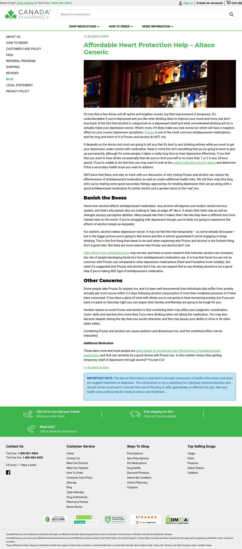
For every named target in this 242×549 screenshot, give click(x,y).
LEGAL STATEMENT (19, 85)
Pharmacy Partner (77, 486)
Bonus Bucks (74, 491)
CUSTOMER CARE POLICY (23, 49)
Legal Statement (153, 544)
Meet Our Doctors (77, 448)
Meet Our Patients (77, 453)
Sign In (185, 3)
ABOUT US (13, 37)
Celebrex (193, 457)
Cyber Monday (75, 477)
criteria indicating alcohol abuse (194, 162)
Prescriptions (135, 438)
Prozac (149, 132)
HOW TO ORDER (17, 43)
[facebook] (8, 456)
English (132, 544)
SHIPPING (13, 67)
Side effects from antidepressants (106, 253)
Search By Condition (139, 462)
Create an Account (209, 3)
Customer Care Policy (80, 462)
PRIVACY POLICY (17, 91)
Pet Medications (137, 448)
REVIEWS (12, 73)
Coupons (132, 472)
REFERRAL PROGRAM (21, 61)
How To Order (75, 457)
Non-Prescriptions (138, 443)
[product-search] (231, 14)
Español (116, 544)
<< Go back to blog (96, 36)
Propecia (193, 448)
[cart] (234, 3)
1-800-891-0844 (28, 438)
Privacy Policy (178, 544)
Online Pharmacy (137, 467)
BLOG (10, 79)
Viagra (191, 438)
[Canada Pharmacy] (28, 14)
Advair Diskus (196, 453)
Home (70, 438)
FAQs (9, 55)
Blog (69, 472)
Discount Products (138, 457)
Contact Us (73, 443)
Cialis (191, 443)
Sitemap (72, 467)
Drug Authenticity (77, 482)
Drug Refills (134, 453)
